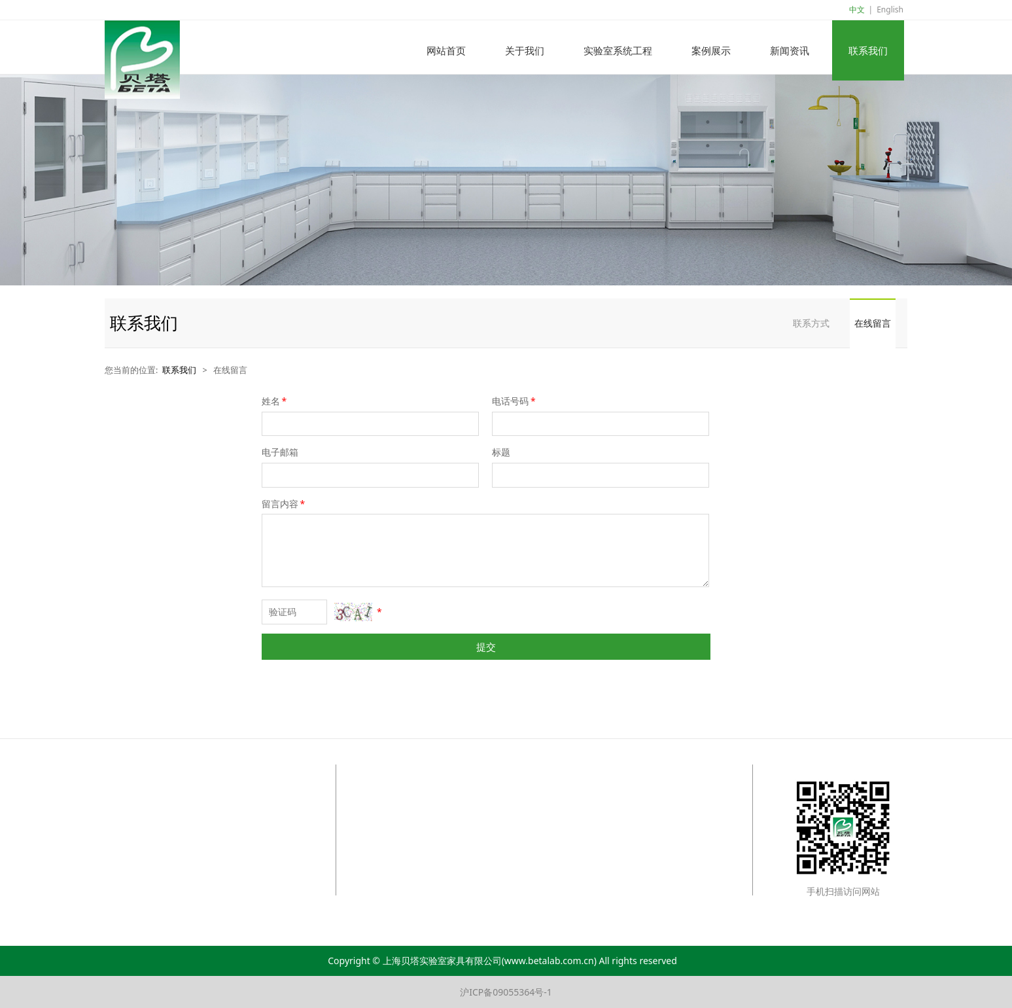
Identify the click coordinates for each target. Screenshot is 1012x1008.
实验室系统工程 (618, 50)
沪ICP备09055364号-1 (506, 992)
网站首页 (446, 50)
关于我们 (524, 50)
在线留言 (872, 323)
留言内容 (284, 503)
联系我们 (868, 50)
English (890, 9)
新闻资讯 (789, 50)
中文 (857, 9)
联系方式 (811, 323)
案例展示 (711, 50)
